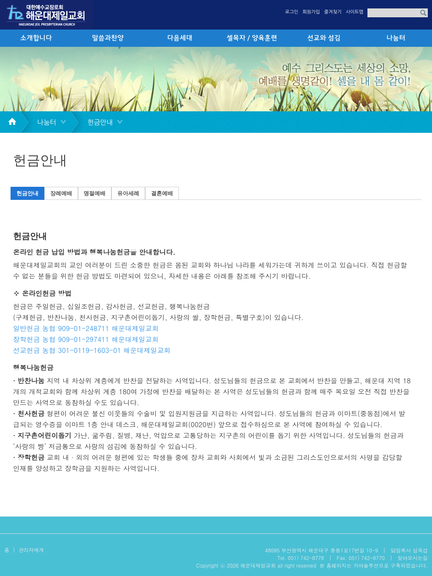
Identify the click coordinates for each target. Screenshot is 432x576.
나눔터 (395, 38)
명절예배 (94, 193)
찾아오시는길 (412, 557)
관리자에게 (31, 549)
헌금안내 (27, 193)
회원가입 (311, 12)
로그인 (291, 12)
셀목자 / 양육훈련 (252, 38)
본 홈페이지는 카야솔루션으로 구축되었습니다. (373, 565)
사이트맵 (354, 12)
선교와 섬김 (323, 38)
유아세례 (128, 193)
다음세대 (179, 38)
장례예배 (61, 193)
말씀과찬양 (108, 38)
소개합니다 (36, 38)
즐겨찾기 (332, 12)
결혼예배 (162, 193)
